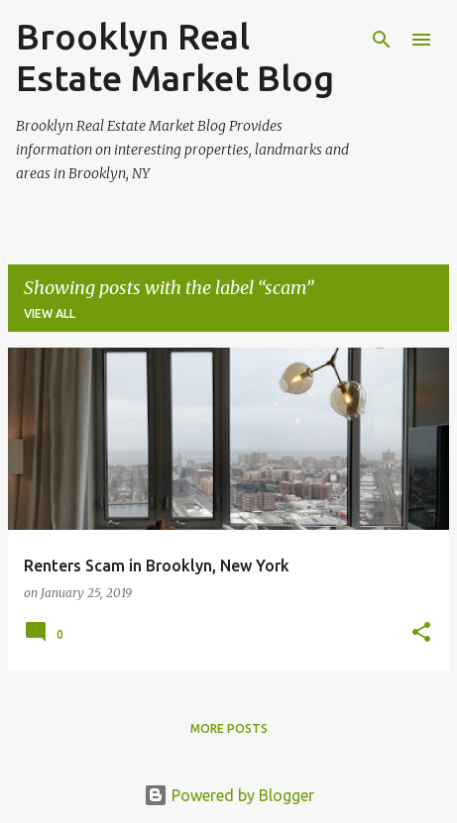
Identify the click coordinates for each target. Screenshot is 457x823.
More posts (229, 728)
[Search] (382, 39)
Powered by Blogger (229, 795)
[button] (421, 633)
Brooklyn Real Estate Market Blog (175, 57)
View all (49, 313)
